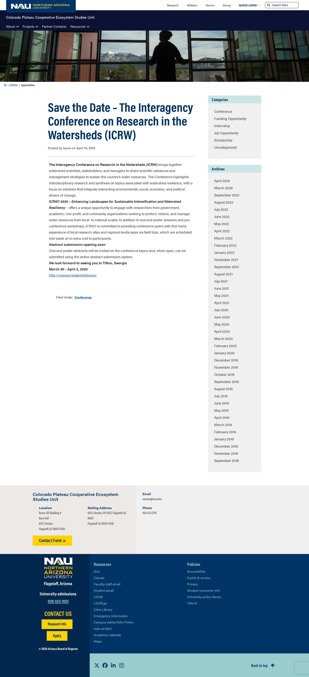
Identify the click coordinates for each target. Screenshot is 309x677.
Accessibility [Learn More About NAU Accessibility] (196, 571)
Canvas (99, 578)
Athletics (192, 5)
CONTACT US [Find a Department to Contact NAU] (58, 613)
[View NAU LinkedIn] (113, 665)
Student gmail (104, 590)
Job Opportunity (226, 132)
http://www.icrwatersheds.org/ (73, 275)
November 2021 (226, 259)
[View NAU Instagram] (121, 665)
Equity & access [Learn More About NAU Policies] (198, 578)
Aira (97, 571)
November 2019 (226, 367)
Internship (222, 125)
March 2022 (223, 238)
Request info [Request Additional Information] (57, 624)
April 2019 (221, 417)
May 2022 (221, 223)
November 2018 (226, 453)
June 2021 (221, 288)
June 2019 (221, 403)
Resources (78, 26)
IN (5, 85)
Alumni (210, 5)
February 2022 (225, 245)
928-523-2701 (150, 512)
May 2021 (221, 295)
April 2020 (222, 331)
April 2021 (221, 302)
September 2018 (226, 460)
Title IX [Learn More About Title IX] (192, 603)
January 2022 (224, 252)
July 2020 (221, 309)
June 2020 (222, 317)
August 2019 (223, 388)
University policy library (204, 597)
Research (173, 5)
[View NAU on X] (97, 665)
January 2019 (224, 439)
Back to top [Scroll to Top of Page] (259, 665)
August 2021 (223, 273)
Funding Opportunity (230, 118)
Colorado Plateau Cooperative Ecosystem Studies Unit (50, 17)
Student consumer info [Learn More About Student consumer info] (203, 590)
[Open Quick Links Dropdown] (248, 5)
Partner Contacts (54, 26)
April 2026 (222, 180)
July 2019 (221, 395)
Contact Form (52, 540)
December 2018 (226, 446)
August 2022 (223, 202)
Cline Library (103, 609)
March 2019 (223, 424)
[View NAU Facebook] (105, 665)
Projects (28, 26)
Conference (83, 297)
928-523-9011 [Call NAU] (58, 601)
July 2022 (221, 209)
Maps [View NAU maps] (98, 641)
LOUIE (98, 597)
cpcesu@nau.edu (152, 498)
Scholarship (223, 140)
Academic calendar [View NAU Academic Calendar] (107, 635)
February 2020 (225, 345)
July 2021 (221, 281)
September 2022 (226, 195)
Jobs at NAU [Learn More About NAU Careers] (103, 628)
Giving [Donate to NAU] (227, 5)
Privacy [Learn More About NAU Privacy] (192, 584)
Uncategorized (225, 147)
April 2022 (222, 230)
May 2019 (221, 410)
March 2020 (223, 338)
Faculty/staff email (107, 584)
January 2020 (224, 352)
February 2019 (225, 431)
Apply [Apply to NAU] (57, 635)
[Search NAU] (285, 5)
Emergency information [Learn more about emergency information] (111, 616)
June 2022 (222, 216)
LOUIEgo (100, 603)
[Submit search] (268, 5)
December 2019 (226, 360)
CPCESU (13, 85)
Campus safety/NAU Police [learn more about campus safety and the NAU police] (113, 622)
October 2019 (224, 374)
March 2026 (223, 187)
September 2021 (226, 266)
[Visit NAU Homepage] (58, 568)
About (10, 26)
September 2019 (226, 381)
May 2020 (221, 324)
